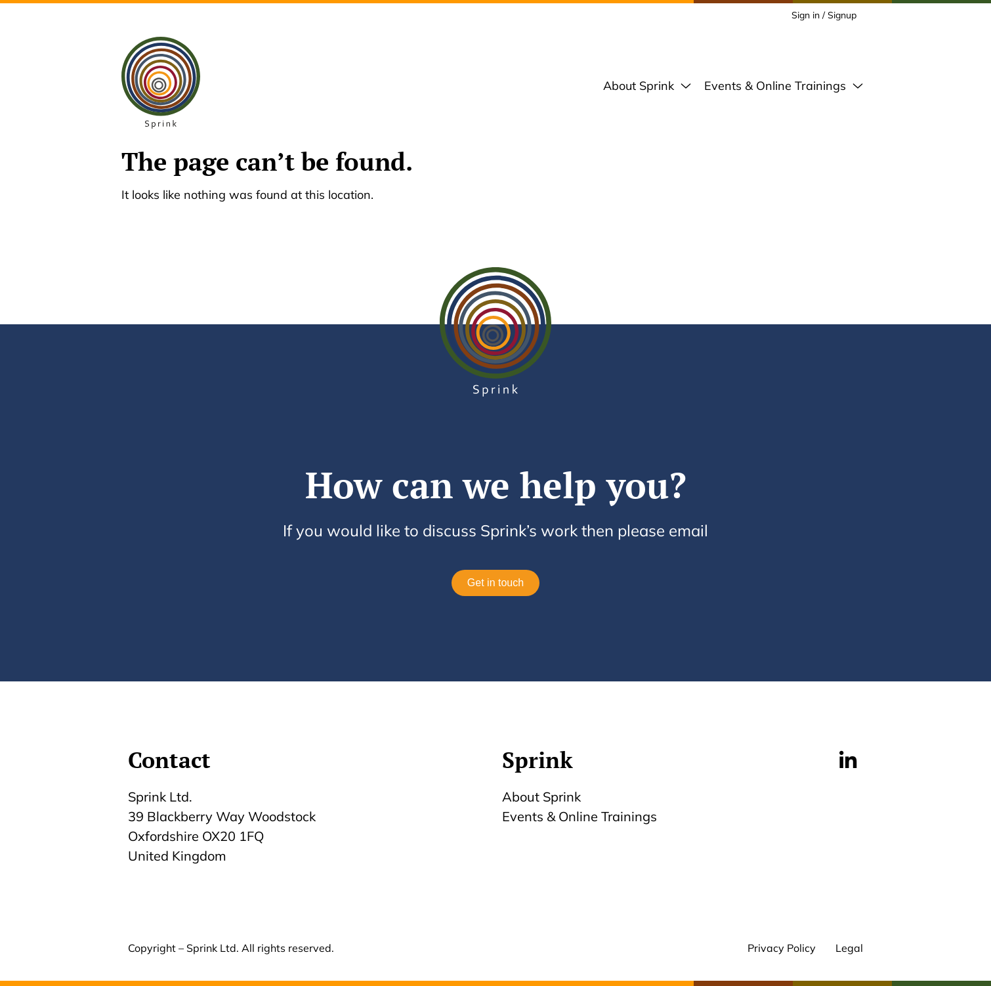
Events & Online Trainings (583, 816)
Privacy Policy (782, 947)
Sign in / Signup (823, 15)
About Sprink (541, 796)
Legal (849, 947)
